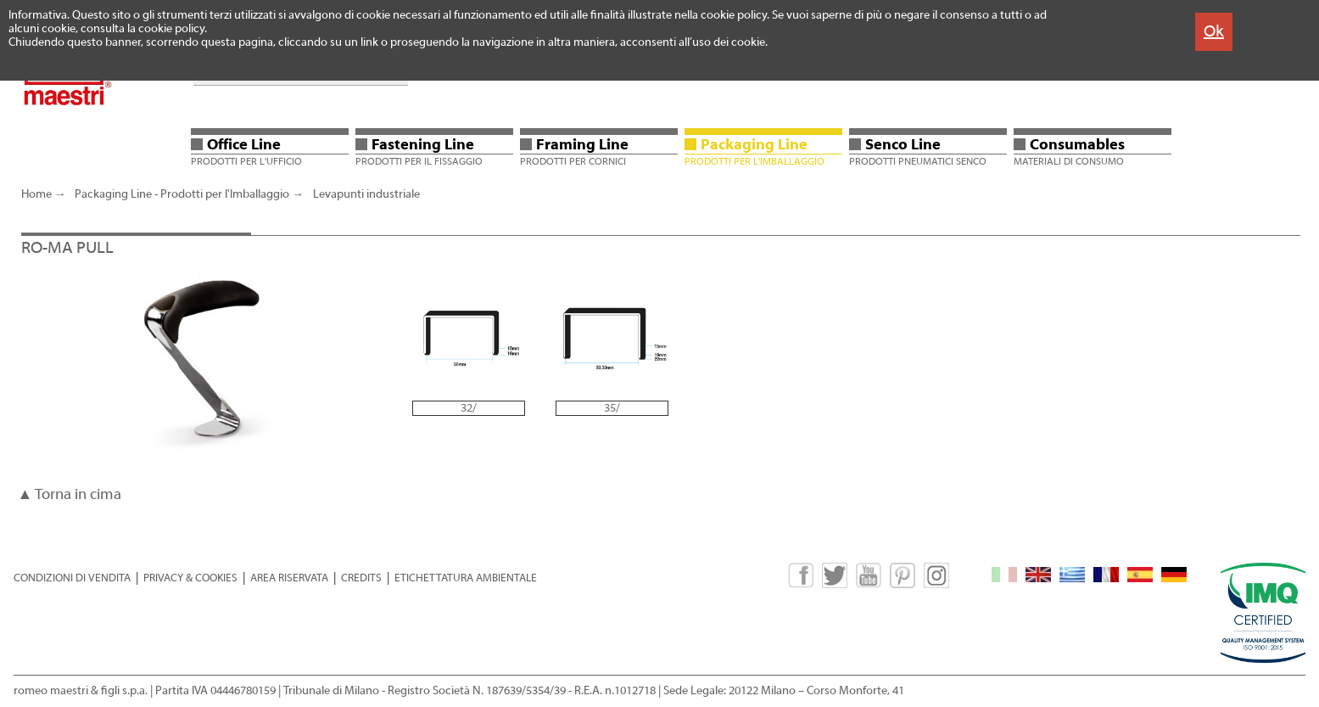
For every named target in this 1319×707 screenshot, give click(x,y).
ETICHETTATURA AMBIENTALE (465, 577)
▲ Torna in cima (70, 494)
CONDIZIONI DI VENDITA (72, 577)
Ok (1214, 31)
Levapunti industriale (366, 194)
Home (36, 194)
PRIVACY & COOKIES (190, 577)
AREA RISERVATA (289, 577)
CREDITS (361, 577)
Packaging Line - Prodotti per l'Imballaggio (182, 194)
